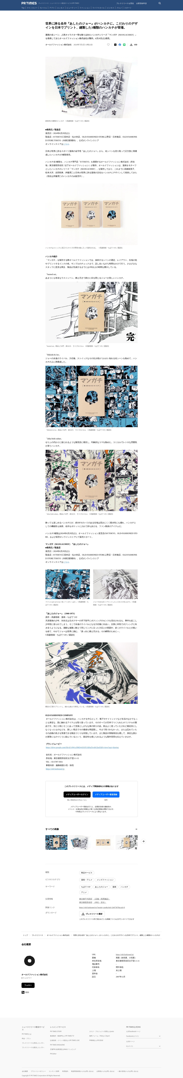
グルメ (119, 8)
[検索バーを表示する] (159, 3)
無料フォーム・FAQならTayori (99, 1036)
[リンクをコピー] (136, 45)
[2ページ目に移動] (137, 829)
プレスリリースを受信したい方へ (33, 1043)
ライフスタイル (98, 8)
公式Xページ (130, 1041)
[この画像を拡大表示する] (56, 842)
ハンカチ (124, 887)
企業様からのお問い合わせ (105, 1071)
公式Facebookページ (133, 1031)
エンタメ (60, 8)
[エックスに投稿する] (115, 45)
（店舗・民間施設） (101, 899)
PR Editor (53, 1054)
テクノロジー (32, 8)
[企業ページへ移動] (29, 961)
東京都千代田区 (85, 899)
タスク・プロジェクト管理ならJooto (101, 1031)
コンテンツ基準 (54, 1071)
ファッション (84, 8)
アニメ (84, 892)
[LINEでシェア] (124, 45)
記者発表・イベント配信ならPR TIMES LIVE (64, 1040)
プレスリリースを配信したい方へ (33, 1047)
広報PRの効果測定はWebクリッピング (63, 1049)
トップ (25, 935)
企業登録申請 (141, 3)
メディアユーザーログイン (77, 795)
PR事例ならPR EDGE (96, 1040)
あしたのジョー (101, 887)
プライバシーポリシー (38, 1071)
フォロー (28, 985)
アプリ (52, 8)
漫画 (114, 887)
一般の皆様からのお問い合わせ (127, 1071)
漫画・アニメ (86, 880)
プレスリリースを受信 (125, 3)
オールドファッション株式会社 (58, 935)
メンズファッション (105, 880)
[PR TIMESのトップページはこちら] (50, 3)
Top (23, 8)
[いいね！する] (108, 45)
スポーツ (127, 8)
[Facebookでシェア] (120, 45)
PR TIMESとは (26, 1034)
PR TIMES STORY (56, 1031)
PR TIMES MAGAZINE (57, 1045)
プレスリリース (37, 935)
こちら (66, 144)
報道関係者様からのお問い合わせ (82, 1071)
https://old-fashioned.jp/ (125, 955)
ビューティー (72, 8)
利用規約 (65, 1071)
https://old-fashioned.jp (55, 769)
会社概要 (25, 1071)
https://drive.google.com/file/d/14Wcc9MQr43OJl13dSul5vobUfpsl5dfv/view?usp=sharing (82, 747)
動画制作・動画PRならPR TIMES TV (62, 1036)
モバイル (43, 8)
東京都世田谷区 (85, 902)
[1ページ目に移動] (136, 829)
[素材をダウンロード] (131, 45)
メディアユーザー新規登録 (106, 795)
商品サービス (86, 873)
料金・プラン (26, 1038)
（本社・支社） (99, 902)
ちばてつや (85, 887)
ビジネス (110, 8)
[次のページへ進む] (143, 841)
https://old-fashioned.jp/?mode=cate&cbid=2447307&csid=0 (102, 907)
